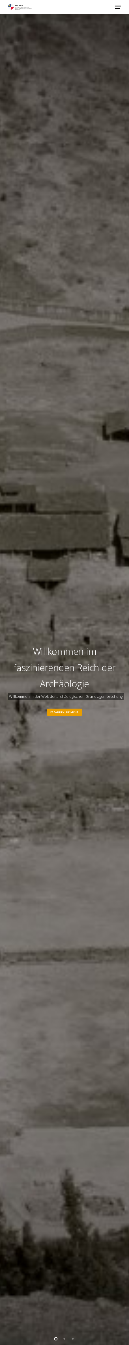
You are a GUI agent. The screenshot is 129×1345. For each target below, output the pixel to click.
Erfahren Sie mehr (64, 712)
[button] (118, 7)
